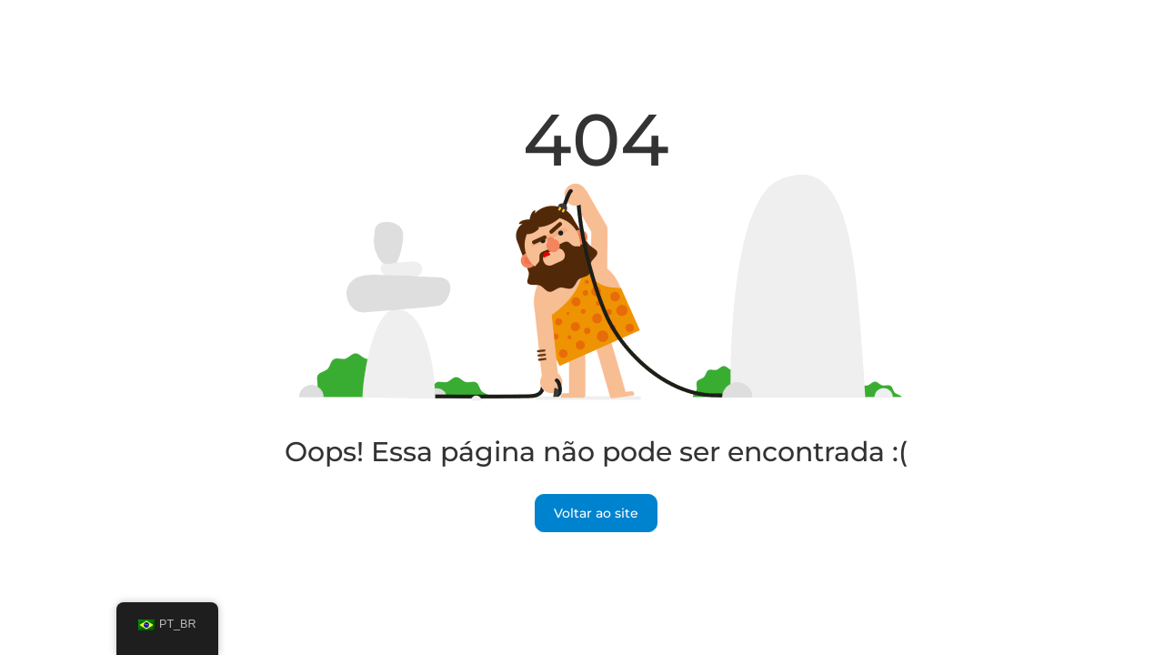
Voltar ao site (596, 513)
